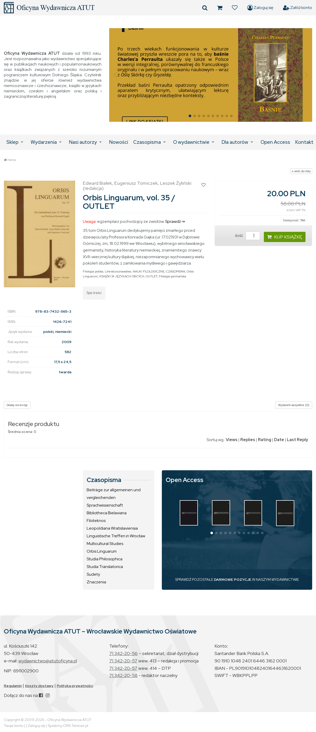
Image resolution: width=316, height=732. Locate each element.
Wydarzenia (44, 142)
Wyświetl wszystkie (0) (293, 405)
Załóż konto (297, 7)
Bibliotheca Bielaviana (107, 513)
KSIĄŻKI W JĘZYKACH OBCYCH (121, 276)
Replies (247, 439)
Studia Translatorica (105, 566)
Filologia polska (93, 271)
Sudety (93, 574)
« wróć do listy (301, 171)
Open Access (275, 142)
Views (232, 439)
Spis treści (94, 293)
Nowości (118, 142)
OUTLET (151, 276)
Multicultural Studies (105, 543)
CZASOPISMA (175, 271)
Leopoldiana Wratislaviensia (112, 528)
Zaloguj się (260, 7)
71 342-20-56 (123, 653)
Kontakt (304, 142)
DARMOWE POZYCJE (232, 579)
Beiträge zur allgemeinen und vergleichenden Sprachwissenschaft (114, 497)
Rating (264, 439)
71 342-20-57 (123, 661)
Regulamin (13, 685)
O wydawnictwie (191, 142)
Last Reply (297, 439)
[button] (115, 75)
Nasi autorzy (83, 142)
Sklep (12, 142)
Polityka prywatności (75, 685)
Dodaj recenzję (17, 405)
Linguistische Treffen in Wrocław (116, 536)
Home (11, 160)
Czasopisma (147, 142)
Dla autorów (235, 142)
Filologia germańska (172, 276)
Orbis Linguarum (102, 551)
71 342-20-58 (123, 675)
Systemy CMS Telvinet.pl (68, 725)
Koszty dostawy (39, 685)
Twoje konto (13, 725)
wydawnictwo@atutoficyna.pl (47, 661)
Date (279, 439)
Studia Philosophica (104, 559)
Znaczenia (96, 582)
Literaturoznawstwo (118, 271)
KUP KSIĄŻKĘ (284, 237)
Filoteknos (96, 520)
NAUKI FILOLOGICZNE (148, 271)
